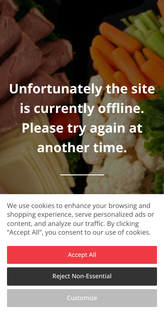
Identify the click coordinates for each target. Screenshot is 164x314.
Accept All (82, 255)
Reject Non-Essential (82, 276)
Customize (82, 298)
